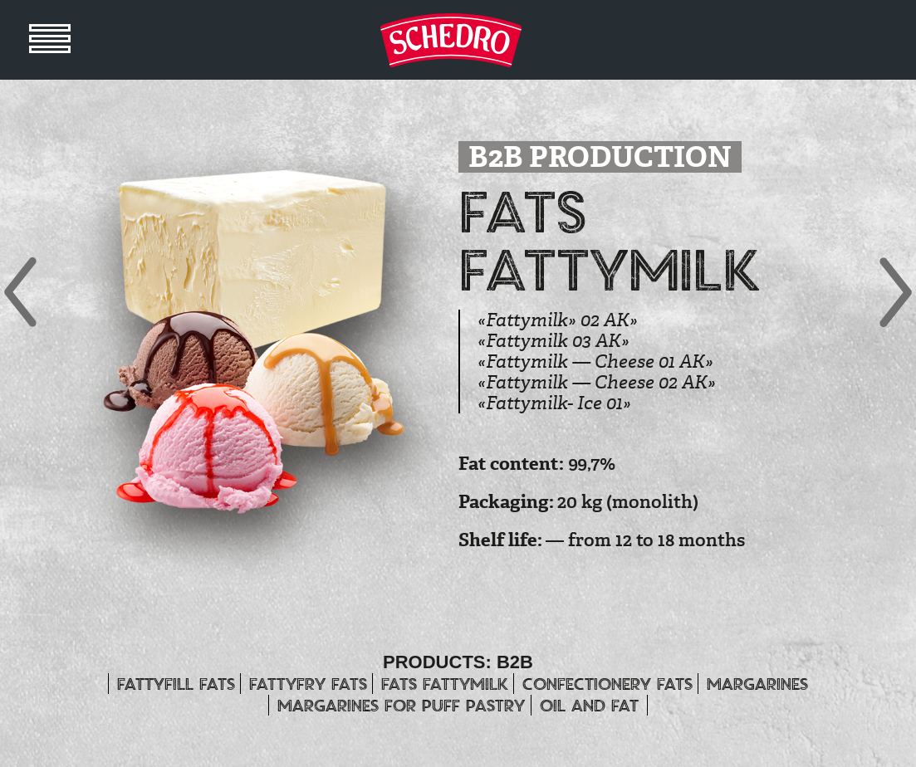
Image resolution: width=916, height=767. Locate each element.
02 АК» (687, 382)
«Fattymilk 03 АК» (553, 341)
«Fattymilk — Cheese (566, 361)
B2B (515, 662)
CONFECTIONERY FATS (607, 683)
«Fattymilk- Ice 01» (554, 403)
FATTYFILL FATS (176, 683)
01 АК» (686, 361)
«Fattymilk (523, 320)
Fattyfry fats (308, 683)
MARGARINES (757, 683)
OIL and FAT (589, 705)
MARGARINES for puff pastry (401, 705)
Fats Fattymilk (444, 683)
